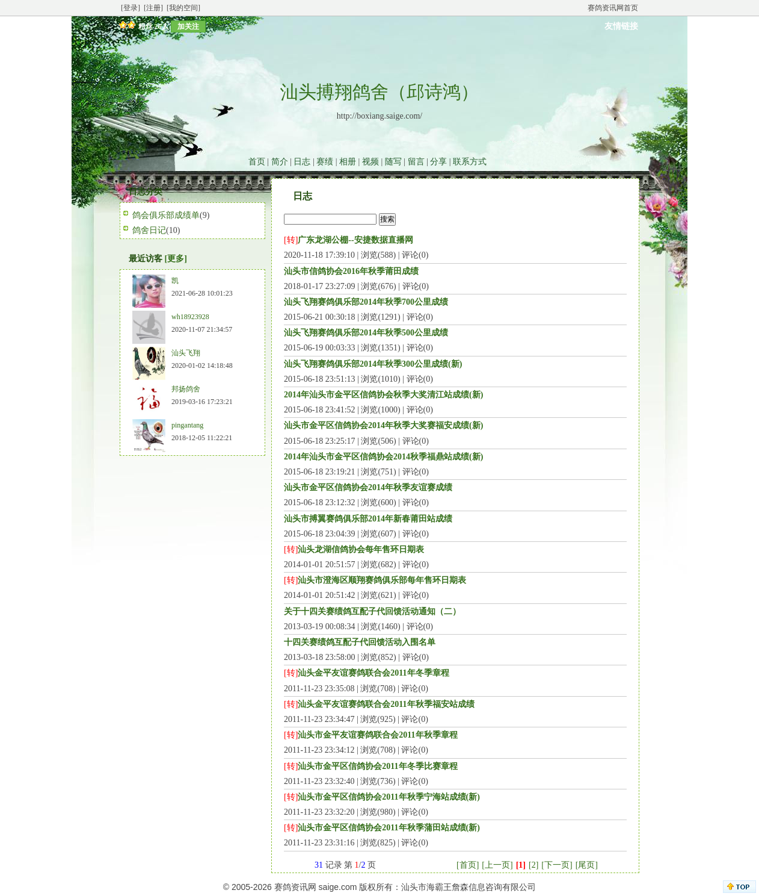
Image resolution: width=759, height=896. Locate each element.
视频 (370, 161)
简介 (279, 161)
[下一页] (556, 865)
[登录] (130, 8)
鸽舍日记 (149, 230)
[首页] (467, 865)
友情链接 (621, 26)
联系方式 (470, 161)
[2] (533, 865)
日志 (301, 161)
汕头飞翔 (185, 353)
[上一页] (497, 865)
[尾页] (587, 865)
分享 (438, 161)
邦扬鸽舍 (185, 389)
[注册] (153, 8)
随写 (393, 161)
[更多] (176, 258)
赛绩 (324, 161)
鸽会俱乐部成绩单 (166, 215)
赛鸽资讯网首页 (613, 8)
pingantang (187, 425)
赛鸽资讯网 (295, 887)
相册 (347, 161)
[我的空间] (183, 8)
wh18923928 (190, 317)
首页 (256, 161)
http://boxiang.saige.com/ (379, 115)
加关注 (188, 26)
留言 (416, 161)
